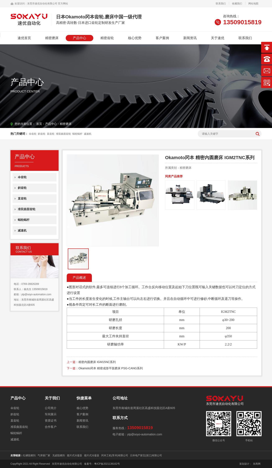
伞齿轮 (32, 133)
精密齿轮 (107, 38)
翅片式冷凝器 (74, 455)
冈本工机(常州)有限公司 (114, 455)
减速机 (87, 133)
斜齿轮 (41, 133)
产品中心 (79, 38)
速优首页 (24, 38)
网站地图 (253, 3)
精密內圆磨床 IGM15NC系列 (97, 362)
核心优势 (134, 38)
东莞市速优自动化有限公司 (42, 3)
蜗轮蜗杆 (77, 133)
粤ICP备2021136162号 (107, 463)
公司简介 (50, 408)
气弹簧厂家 (44, 455)
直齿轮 (50, 133)
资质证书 (50, 420)
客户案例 (162, 38)
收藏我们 (237, 3)
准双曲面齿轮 (63, 133)
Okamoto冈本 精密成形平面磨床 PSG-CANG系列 (110, 368)
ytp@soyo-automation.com (36, 294)
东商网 (256, 463)
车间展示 (50, 414)
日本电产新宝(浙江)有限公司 (146, 455)
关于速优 (217, 38)
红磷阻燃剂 (29, 455)
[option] (113, 200)
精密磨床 (52, 38)
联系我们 (221, 3)
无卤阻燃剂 (58, 455)
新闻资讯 (190, 38)
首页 (39, 123)
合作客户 (50, 426)
